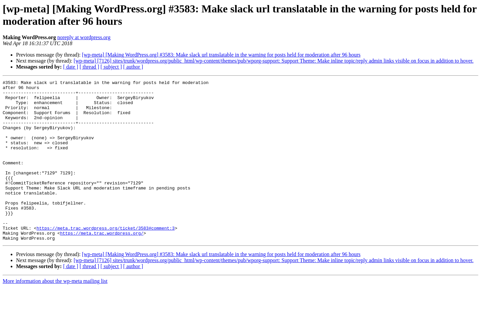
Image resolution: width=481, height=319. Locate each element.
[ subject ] (111, 67)
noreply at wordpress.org (83, 37)
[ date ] (70, 67)
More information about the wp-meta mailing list (55, 313)
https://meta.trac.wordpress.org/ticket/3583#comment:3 (105, 258)
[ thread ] (89, 67)
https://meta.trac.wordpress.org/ (102, 264)
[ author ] (133, 67)
